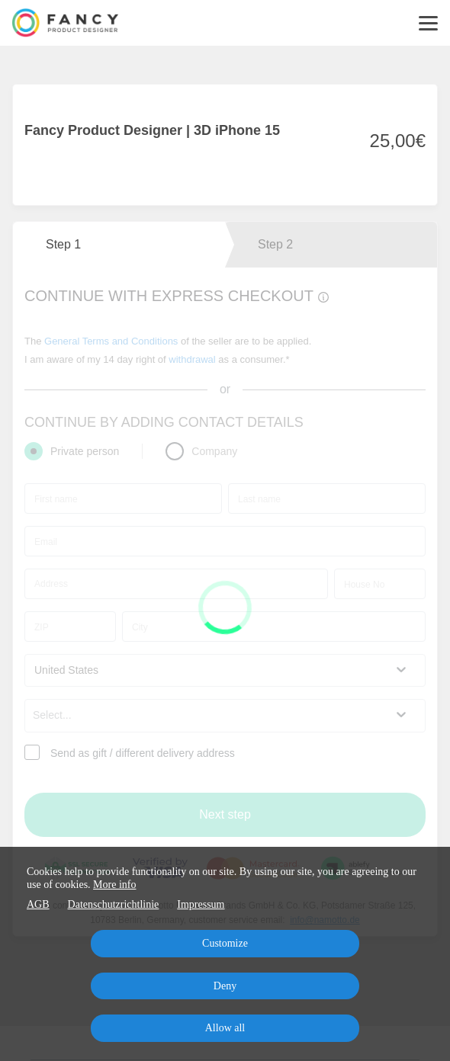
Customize (225, 943)
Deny (225, 986)
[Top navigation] (428, 23)
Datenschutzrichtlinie (113, 904)
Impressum (200, 904)
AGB (38, 904)
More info (114, 884)
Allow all (225, 1028)
